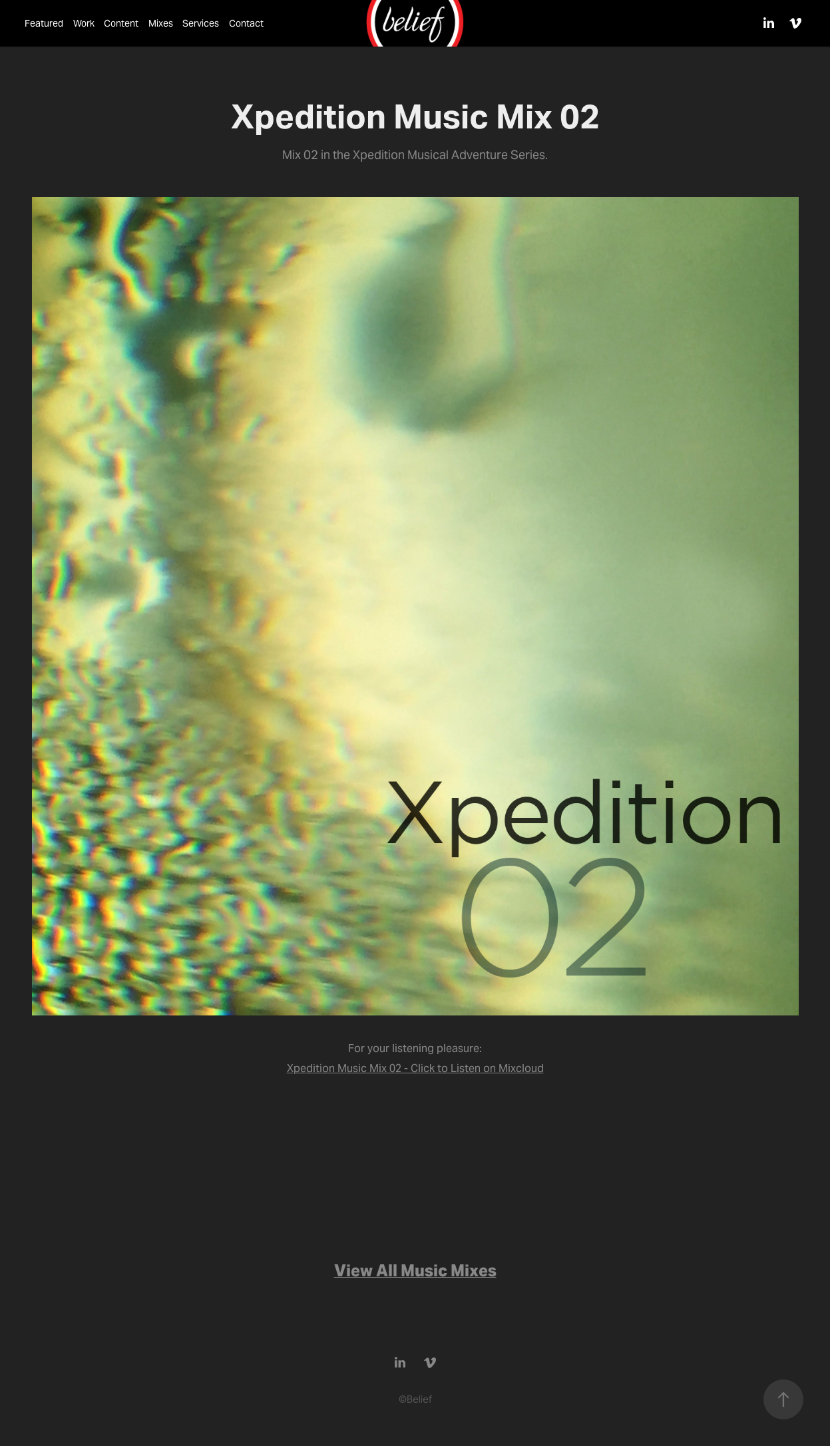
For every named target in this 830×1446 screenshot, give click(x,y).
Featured (44, 23)
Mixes (160, 23)
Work (84, 23)
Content (121, 23)
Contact (246, 23)
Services (200, 23)
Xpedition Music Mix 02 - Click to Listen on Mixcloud (415, 1068)
